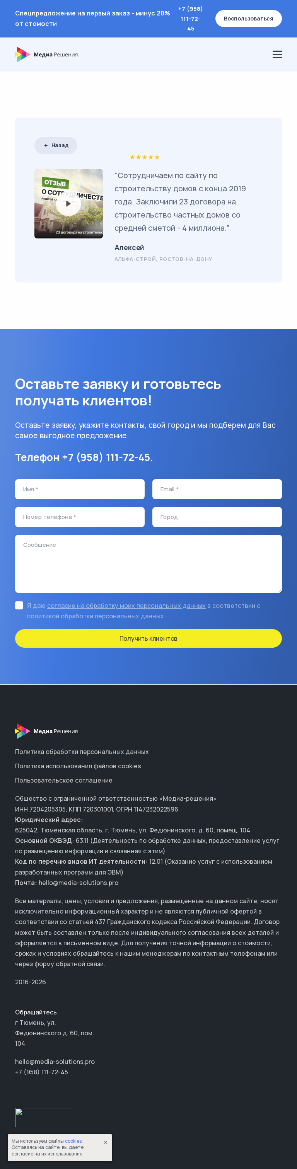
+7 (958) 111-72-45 (190, 18)
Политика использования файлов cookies (78, 766)
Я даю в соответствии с (143, 610)
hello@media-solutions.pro (55, 1061)
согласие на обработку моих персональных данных (126, 605)
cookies (73, 1141)
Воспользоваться (248, 18)
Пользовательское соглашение (64, 780)
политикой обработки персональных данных (95, 616)
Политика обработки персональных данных (82, 751)
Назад (56, 145)
